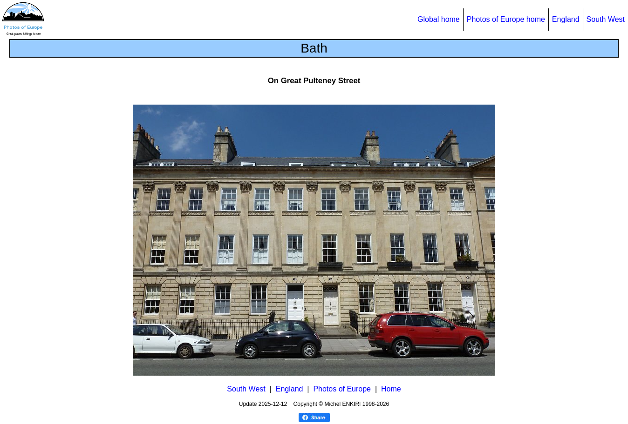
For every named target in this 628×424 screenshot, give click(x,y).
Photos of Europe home (506, 19)
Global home (438, 19)
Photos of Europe (342, 389)
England (566, 19)
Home (391, 389)
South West (606, 19)
